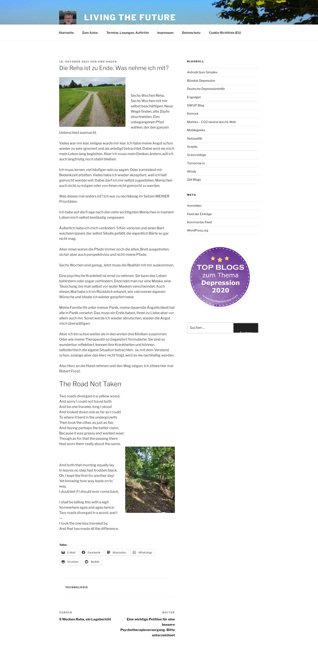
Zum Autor (90, 32)
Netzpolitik (194, 138)
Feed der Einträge (199, 214)
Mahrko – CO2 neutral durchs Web (211, 122)
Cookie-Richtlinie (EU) (225, 32)
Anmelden (194, 205)
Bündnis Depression (201, 80)
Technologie (76, 587)
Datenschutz (191, 32)
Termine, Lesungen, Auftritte (127, 32)
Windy (191, 171)
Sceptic (192, 146)
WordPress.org (197, 230)
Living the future (130, 17)
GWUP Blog (195, 105)
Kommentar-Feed (199, 222)
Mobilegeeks (196, 130)
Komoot (192, 113)
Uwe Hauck (107, 61)
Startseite (66, 32)
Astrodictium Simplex (202, 72)
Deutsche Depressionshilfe (206, 89)
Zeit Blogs (194, 179)
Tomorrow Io (196, 163)
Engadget (194, 97)
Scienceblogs (196, 155)
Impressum (165, 32)
